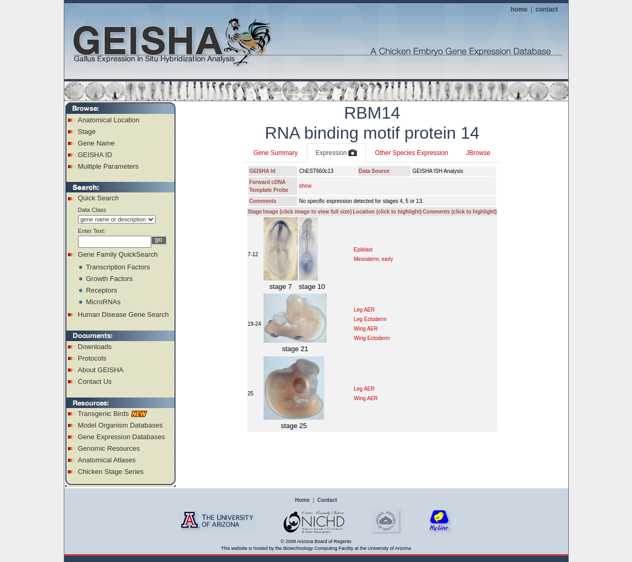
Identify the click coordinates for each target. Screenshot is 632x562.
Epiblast (363, 250)
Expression (336, 153)
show (305, 186)
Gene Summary (276, 153)
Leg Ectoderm (370, 319)
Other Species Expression (411, 153)
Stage (87, 131)
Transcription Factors (118, 267)
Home (302, 500)
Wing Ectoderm (372, 338)
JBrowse (478, 153)
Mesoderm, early (373, 259)
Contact (327, 500)
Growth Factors (109, 279)
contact (547, 9)
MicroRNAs (103, 302)
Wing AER (366, 329)
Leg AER (364, 310)
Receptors (101, 290)
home (519, 9)
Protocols (92, 358)
